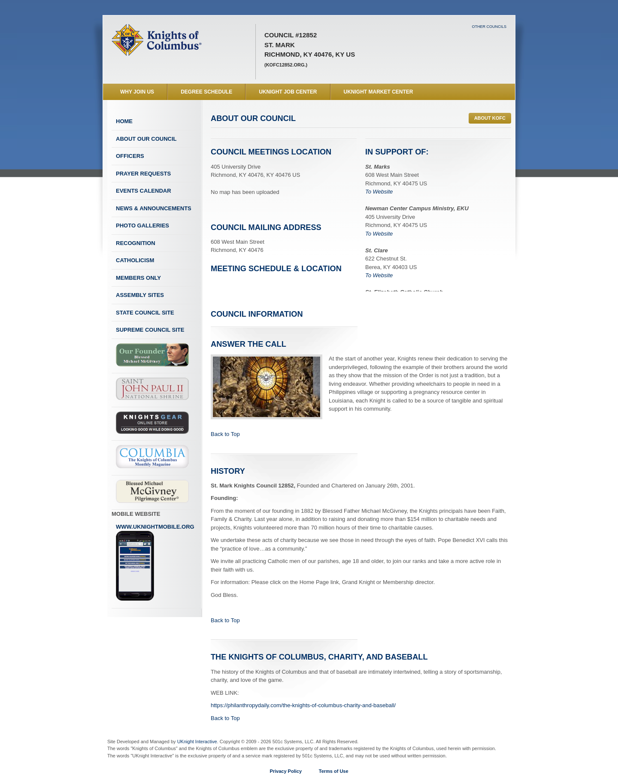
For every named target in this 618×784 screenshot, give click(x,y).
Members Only (138, 278)
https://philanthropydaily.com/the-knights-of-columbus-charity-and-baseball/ (303, 705)
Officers (130, 156)
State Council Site (145, 312)
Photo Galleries (142, 225)
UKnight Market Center (378, 92)
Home (124, 121)
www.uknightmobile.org (155, 563)
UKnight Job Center (288, 92)
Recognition (135, 243)
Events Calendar (143, 191)
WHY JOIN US (137, 92)
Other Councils (489, 26)
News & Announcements (153, 208)
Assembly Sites (140, 295)
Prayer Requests (143, 173)
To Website (379, 191)
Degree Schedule (206, 92)
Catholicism (135, 260)
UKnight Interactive (197, 741)
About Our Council (146, 139)
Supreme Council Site (150, 330)
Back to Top (225, 434)
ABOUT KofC (490, 118)
